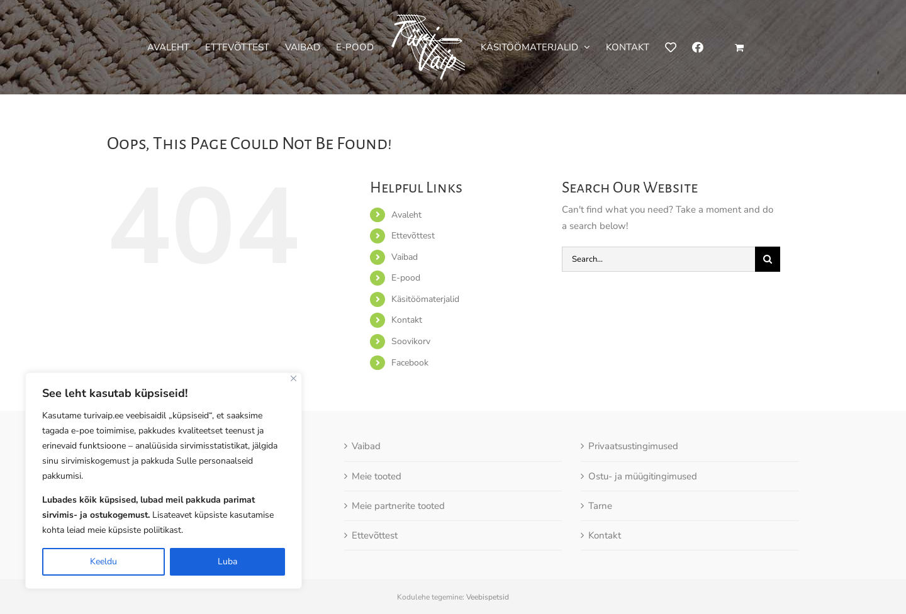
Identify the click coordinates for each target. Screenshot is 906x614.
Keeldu (103, 561)
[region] (163, 480)
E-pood (405, 278)
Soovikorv (410, 341)
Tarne (600, 506)
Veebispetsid (487, 597)
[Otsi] (767, 259)
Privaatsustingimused (633, 446)
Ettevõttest (413, 236)
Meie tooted (376, 476)
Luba (227, 561)
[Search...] (658, 259)
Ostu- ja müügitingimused (642, 476)
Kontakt (406, 320)
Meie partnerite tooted (398, 506)
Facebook (409, 363)
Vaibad (404, 257)
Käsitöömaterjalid (425, 299)
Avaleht (406, 215)
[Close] (293, 378)
